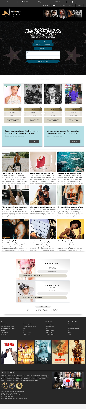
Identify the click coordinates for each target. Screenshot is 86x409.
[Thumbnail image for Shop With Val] (73, 94)
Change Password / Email (29, 331)
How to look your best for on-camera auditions (72, 243)
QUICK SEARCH (43, 61)
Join (71, 5)
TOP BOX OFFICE (59, 371)
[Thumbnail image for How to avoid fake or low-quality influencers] (70, 198)
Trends (62, 5)
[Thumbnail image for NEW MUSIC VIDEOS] (43, 357)
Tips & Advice (42, 2)
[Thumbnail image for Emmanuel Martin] (53, 94)
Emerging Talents (50, 329)
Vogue (69, 337)
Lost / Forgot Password (29, 329)
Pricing (74, 2)
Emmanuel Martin (53, 105)
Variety (69, 339)
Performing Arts (50, 331)
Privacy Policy (27, 337)
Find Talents (25, 2)
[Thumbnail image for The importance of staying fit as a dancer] (15, 198)
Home (9, 2)
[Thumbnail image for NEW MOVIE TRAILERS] (9, 357)
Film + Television (50, 339)
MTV (69, 335)
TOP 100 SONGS (25, 371)
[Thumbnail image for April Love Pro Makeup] (43, 272)
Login (80, 5)
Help (24, 333)
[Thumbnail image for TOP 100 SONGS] (26, 357)
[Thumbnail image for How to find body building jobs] (15, 232)
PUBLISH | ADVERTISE (43, 44)
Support (45, 5)
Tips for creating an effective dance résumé (43, 176)
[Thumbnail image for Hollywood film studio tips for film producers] (70, 164)
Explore (58, 2)
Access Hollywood (72, 331)
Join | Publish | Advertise (7, 331)
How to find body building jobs (11, 243)
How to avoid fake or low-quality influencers (71, 210)
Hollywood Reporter (73, 328)
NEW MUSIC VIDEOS (42, 371)
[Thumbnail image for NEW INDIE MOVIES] (77, 357)
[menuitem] (9, 1)
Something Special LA (52, 289)
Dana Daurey (12, 105)
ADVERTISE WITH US (43, 311)
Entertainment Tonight (73, 333)
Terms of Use (26, 339)
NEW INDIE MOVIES (76, 371)
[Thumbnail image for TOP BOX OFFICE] (60, 357)
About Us (3, 339)
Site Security (4, 337)
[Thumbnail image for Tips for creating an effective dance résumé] (43, 164)
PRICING (43, 48)
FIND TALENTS (42, 41)
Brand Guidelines (50, 335)
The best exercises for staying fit (12, 176)
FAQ (24, 335)
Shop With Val (73, 105)
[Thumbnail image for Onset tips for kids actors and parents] (43, 232)
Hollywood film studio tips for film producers (71, 176)
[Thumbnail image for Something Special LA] (43, 295)
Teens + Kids (49, 337)
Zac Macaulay (33, 105)
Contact (25, 326)
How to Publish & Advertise (8, 333)
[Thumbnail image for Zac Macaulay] (32, 94)
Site (54, 5)
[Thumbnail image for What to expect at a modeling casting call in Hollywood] (43, 198)
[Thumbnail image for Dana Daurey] (12, 94)
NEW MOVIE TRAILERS (8, 371)
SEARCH (34, 144)
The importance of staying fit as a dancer (14, 210)
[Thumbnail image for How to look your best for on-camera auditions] (70, 232)
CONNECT (75, 144)
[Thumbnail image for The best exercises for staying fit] (15, 164)
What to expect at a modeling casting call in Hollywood (46, 210)
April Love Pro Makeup (52, 266)
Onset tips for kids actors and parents (41, 243)
